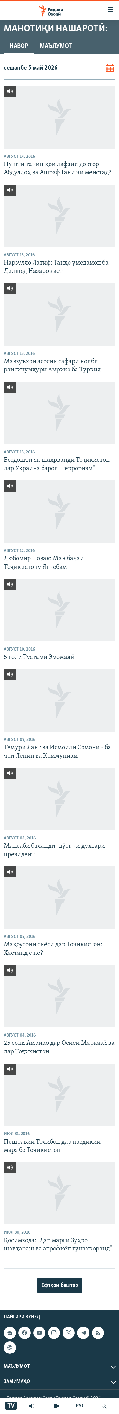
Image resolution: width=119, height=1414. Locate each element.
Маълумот (56, 46)
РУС (80, 1406)
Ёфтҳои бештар (59, 1285)
